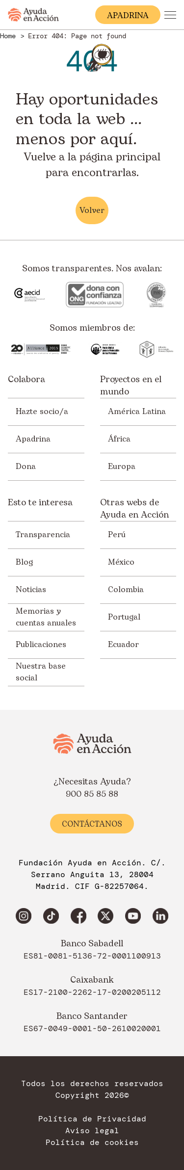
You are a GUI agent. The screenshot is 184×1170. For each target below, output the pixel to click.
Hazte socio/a (42, 411)
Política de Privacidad (92, 1119)
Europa (121, 466)
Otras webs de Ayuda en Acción (134, 508)
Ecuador (123, 644)
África (119, 439)
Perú (117, 535)
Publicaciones (41, 644)
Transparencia (43, 535)
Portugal (124, 617)
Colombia (126, 590)
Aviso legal (92, 1131)
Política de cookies (92, 1142)
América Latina (137, 411)
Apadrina (33, 439)
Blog (24, 562)
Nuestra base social (41, 672)
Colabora (26, 379)
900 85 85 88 (92, 794)
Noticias (31, 590)
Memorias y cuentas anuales (46, 617)
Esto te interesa (40, 502)
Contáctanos (92, 824)
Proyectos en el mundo (130, 385)
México (121, 562)
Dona (26, 466)
